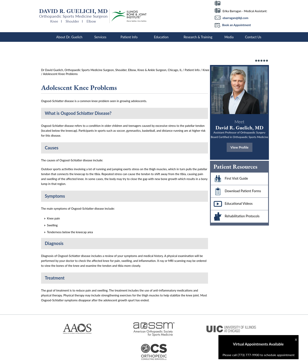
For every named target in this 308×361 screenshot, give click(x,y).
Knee (206, 70)
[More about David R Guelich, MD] (74, 16)
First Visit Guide (229, 179)
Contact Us (253, 37)
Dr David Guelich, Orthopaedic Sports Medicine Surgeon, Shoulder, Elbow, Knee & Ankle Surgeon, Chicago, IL (111, 70)
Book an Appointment (233, 25)
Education (161, 37)
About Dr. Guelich (69, 37)
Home (46, 37)
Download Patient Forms (236, 191)
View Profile (239, 147)
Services (100, 37)
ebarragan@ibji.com (235, 18)
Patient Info (129, 37)
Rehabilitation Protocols (235, 216)
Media (229, 37)
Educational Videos (232, 204)
